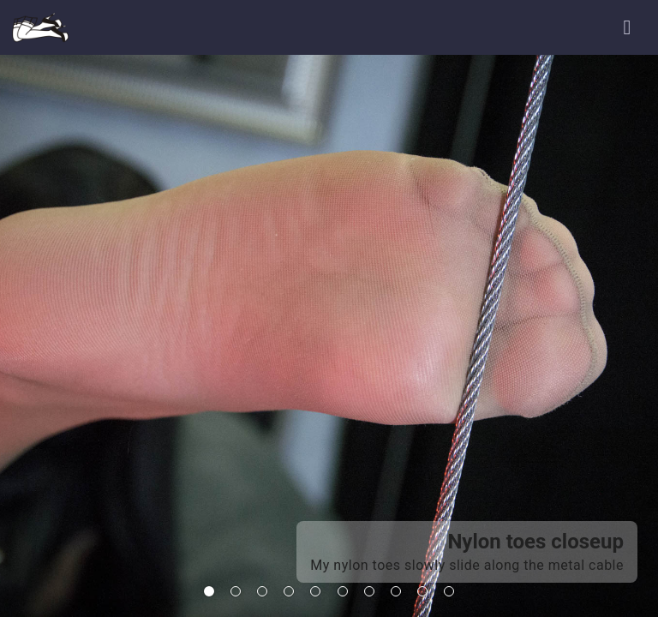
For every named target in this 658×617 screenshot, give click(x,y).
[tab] (209, 591)
